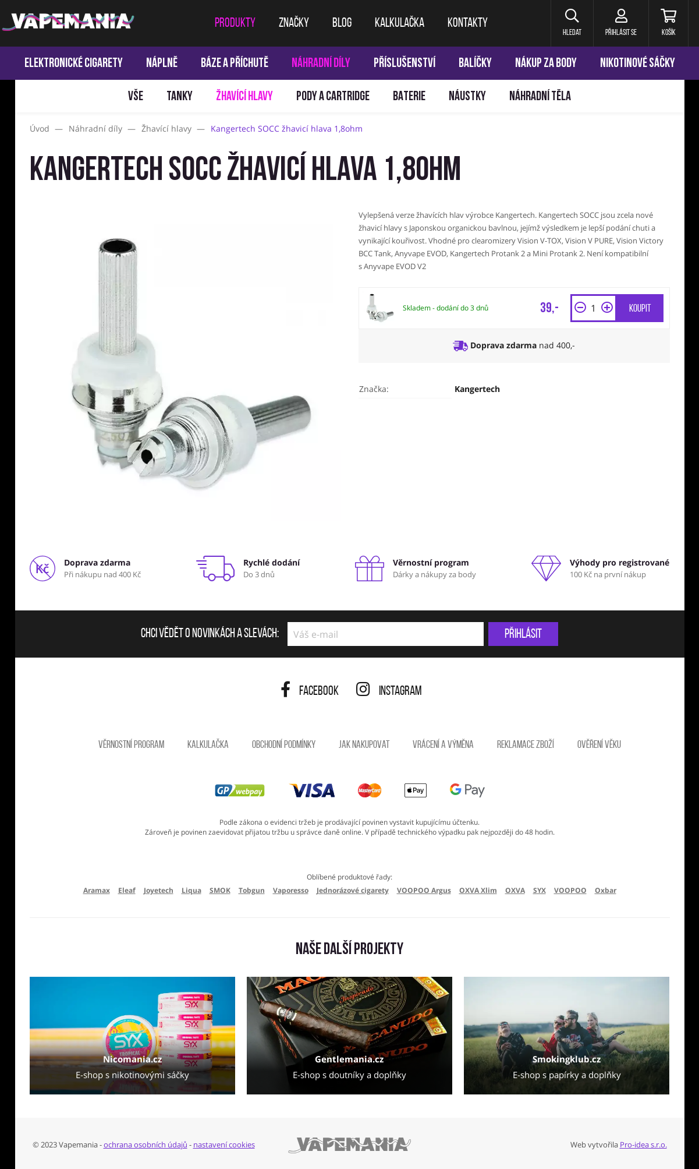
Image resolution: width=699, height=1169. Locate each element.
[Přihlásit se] (620, 23)
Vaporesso (290, 890)
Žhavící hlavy (244, 97)
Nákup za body (546, 63)
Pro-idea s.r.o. (643, 1144)
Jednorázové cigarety (353, 890)
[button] (572, 23)
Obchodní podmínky (283, 745)
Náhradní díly (321, 63)
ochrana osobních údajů (145, 1144)
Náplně (162, 63)
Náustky (467, 97)
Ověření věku (599, 745)
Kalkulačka (208, 745)
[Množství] (593, 308)
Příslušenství (404, 63)
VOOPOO (570, 890)
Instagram (389, 691)
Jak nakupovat (364, 745)
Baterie (409, 97)
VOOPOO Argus (424, 890)
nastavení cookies (224, 1144)
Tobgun (252, 890)
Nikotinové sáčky (637, 63)
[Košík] (668, 23)
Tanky (179, 97)
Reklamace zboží (525, 745)
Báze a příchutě (234, 63)
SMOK (220, 890)
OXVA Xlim (478, 890)
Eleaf (127, 890)
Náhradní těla (540, 97)
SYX (539, 890)
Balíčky (475, 63)
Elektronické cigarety (73, 63)
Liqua (191, 890)
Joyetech (158, 890)
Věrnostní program (131, 745)
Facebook (310, 691)
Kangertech (477, 388)
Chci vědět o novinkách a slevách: (210, 634)
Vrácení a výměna (443, 745)
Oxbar (605, 890)
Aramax (96, 890)
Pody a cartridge (333, 97)
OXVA (515, 890)
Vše (135, 97)
